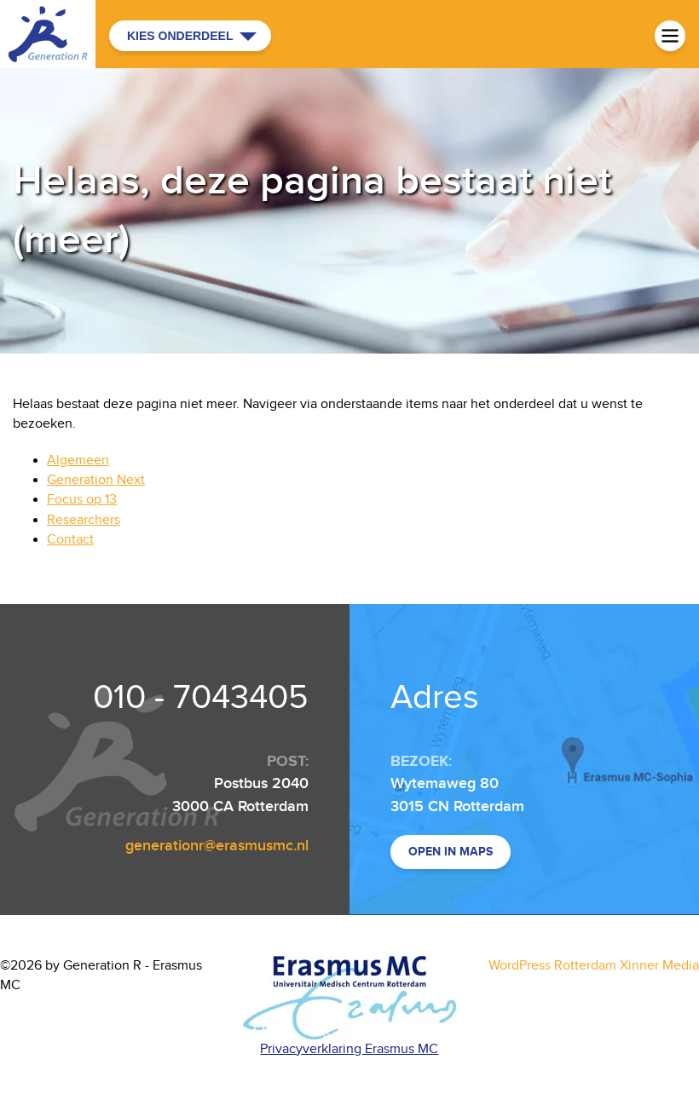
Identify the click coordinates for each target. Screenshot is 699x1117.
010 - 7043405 (201, 697)
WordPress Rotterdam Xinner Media (593, 966)
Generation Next (96, 480)
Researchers (83, 520)
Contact (70, 540)
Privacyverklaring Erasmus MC (349, 1049)
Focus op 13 (82, 500)
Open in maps (450, 851)
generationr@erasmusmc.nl (217, 846)
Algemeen (78, 460)
